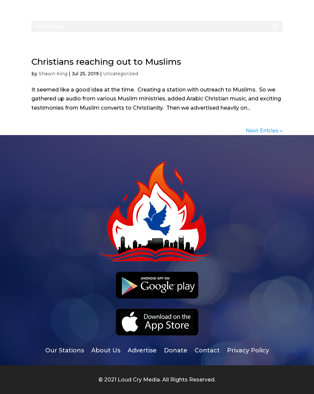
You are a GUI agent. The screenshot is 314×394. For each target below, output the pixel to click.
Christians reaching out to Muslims (106, 61)
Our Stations (64, 351)
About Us (105, 351)
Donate (175, 351)
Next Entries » (264, 130)
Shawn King (53, 74)
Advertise (142, 351)
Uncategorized (120, 74)
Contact (207, 351)
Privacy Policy (248, 351)
